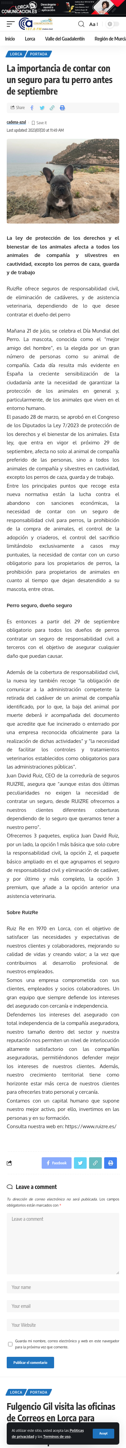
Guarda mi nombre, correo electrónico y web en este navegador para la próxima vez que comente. (67, 1344)
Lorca (16, 54)
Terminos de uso (57, 1436)
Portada (38, 54)
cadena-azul (16, 122)
